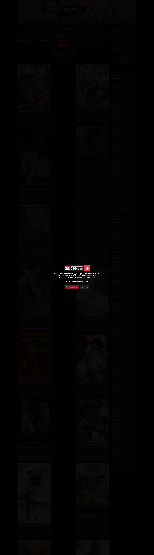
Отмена (85, 287)
